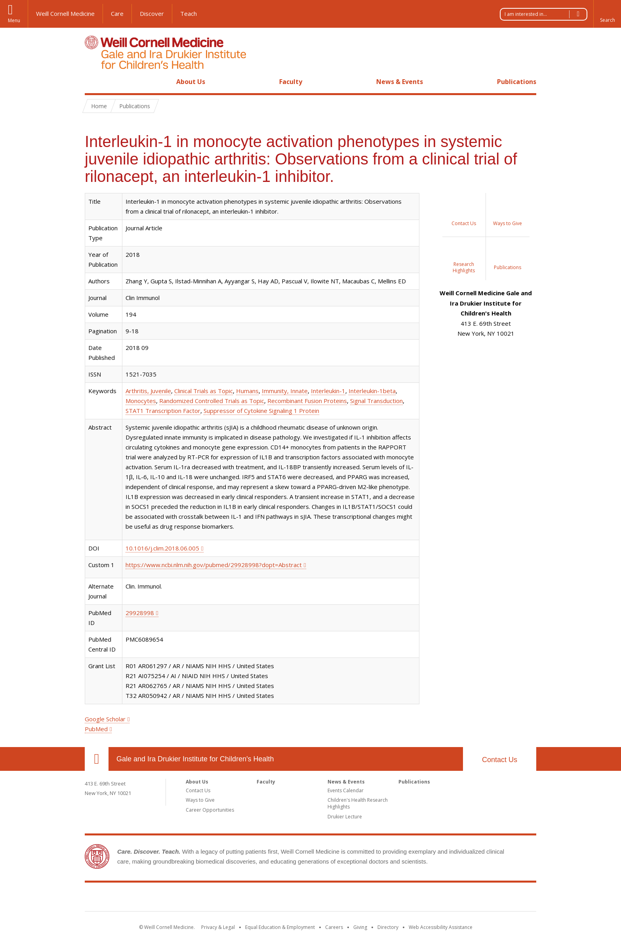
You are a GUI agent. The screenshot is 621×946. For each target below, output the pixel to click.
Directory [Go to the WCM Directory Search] (387, 927)
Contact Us (499, 760)
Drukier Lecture (345, 816)
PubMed (96, 729)
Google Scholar (105, 719)
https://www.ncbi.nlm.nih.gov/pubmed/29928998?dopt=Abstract (214, 565)
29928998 (140, 613)
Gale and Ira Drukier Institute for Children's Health (195, 759)
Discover (152, 13)
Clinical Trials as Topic (203, 391)
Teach (188, 13)
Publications (516, 81)
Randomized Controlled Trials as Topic (211, 401)
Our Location (97, 759)
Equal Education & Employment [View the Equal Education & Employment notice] (280, 927)
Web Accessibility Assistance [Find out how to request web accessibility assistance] (440, 927)
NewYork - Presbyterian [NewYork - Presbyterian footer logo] (376, 898)
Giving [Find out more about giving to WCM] (360, 927)
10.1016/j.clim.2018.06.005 (162, 548)
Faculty (290, 81)
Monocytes (141, 401)
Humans (247, 391)
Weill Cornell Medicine (65, 13)
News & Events (399, 81)
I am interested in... (546, 14)
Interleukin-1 (328, 391)
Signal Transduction (376, 401)
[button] (607, 14)
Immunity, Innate (285, 391)
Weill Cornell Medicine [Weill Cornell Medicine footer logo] (252, 898)
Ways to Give (200, 800)
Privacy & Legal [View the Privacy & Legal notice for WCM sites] (218, 927)
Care (117, 13)
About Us (190, 81)
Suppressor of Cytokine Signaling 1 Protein (261, 411)
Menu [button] (14, 20)
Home (93, 81)
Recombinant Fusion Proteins (307, 401)
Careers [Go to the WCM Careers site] (334, 927)
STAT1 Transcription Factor (163, 411)
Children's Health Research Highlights (358, 803)
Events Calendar (346, 790)
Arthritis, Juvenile (148, 391)
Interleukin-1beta (372, 391)
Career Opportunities (210, 809)
